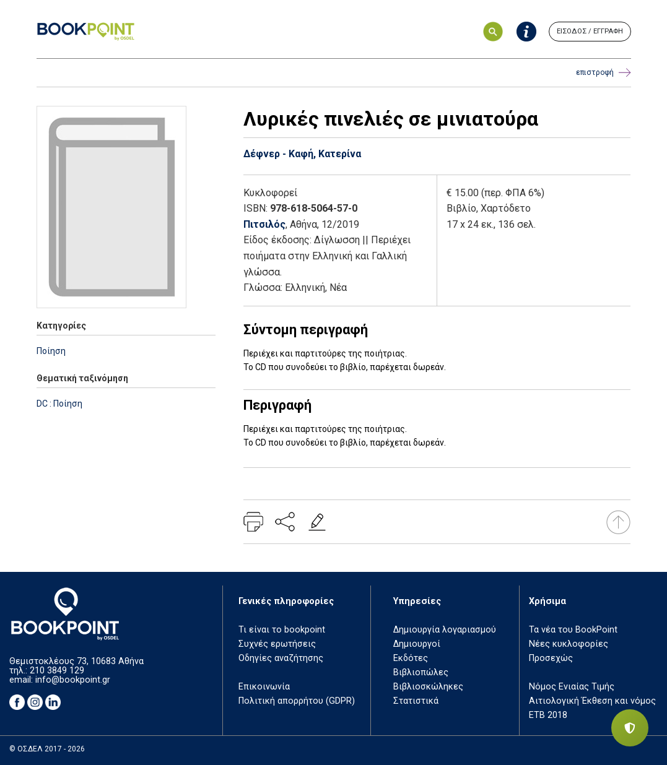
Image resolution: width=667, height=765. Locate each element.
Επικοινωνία (264, 686)
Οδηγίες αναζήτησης (280, 658)
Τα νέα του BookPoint (573, 630)
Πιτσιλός (264, 224)
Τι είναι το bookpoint (281, 630)
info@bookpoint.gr (72, 680)
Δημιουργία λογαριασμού (444, 630)
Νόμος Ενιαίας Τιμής (571, 686)
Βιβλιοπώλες (420, 672)
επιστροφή (603, 72)
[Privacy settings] (629, 727)
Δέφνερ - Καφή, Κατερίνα (302, 154)
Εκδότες (410, 658)
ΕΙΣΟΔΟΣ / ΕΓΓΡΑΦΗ (590, 31)
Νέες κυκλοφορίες (568, 644)
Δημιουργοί (416, 644)
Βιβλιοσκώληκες (428, 686)
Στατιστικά (415, 701)
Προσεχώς (551, 658)
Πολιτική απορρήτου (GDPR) (296, 701)
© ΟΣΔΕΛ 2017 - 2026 (47, 749)
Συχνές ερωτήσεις (277, 644)
